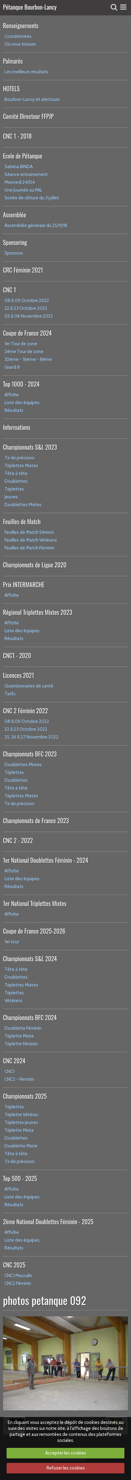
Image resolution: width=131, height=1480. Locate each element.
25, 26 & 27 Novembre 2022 (31, 737)
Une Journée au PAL (23, 190)
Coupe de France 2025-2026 (34, 930)
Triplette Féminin (21, 1044)
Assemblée (14, 214)
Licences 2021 (18, 675)
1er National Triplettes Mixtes (35, 903)
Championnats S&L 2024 (30, 958)
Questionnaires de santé (28, 686)
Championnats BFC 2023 (30, 753)
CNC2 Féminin (17, 1283)
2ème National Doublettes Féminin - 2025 (48, 1221)
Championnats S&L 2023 (30, 447)
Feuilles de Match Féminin (29, 548)
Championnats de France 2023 (36, 820)
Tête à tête (16, 473)
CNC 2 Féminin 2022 (25, 710)
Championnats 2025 (25, 1096)
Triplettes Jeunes (21, 1122)
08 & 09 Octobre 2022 (26, 300)
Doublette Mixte (20, 1146)
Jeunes (11, 497)
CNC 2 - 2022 (18, 840)
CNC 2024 (14, 1060)
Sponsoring (15, 242)
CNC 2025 (14, 1264)
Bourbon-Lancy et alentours (32, 99)
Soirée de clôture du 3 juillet (31, 198)
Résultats (13, 410)
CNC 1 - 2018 (17, 135)
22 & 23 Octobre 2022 (25, 308)
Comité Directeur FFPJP (28, 116)
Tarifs (10, 693)
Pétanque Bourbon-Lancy (30, 7)
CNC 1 (9, 289)
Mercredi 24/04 (19, 182)
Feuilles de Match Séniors (29, 532)
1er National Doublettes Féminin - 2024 (45, 860)
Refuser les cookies (65, 1468)
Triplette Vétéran (21, 1114)
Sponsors (13, 253)
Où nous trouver (20, 44)
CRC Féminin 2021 (23, 269)
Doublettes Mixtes (23, 504)
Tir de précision (19, 458)
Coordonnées (17, 36)
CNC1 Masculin (18, 1275)
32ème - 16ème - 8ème (28, 359)
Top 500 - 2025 (20, 1178)
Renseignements (20, 25)
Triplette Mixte (19, 1036)
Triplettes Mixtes (21, 465)
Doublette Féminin (22, 1028)
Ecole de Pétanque (22, 155)
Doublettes (16, 481)
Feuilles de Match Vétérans (30, 540)
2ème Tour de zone (23, 351)
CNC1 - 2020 (17, 655)
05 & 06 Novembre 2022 (28, 316)
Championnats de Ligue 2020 (35, 564)
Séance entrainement (26, 174)
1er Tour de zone (20, 343)
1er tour (11, 941)
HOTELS (11, 88)
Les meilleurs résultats (26, 71)
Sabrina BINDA (18, 166)
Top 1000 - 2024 (21, 383)
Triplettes (14, 489)
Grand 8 (12, 367)
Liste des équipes (22, 402)
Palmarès (13, 60)
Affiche (11, 394)
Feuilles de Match (21, 521)
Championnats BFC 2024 (30, 1017)
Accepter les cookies (65, 1453)
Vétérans (13, 1000)
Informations (16, 427)
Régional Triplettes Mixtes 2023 (37, 612)
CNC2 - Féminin (19, 1079)
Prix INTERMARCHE (23, 584)
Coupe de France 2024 (27, 332)
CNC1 (9, 1071)
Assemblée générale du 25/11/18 (35, 225)
